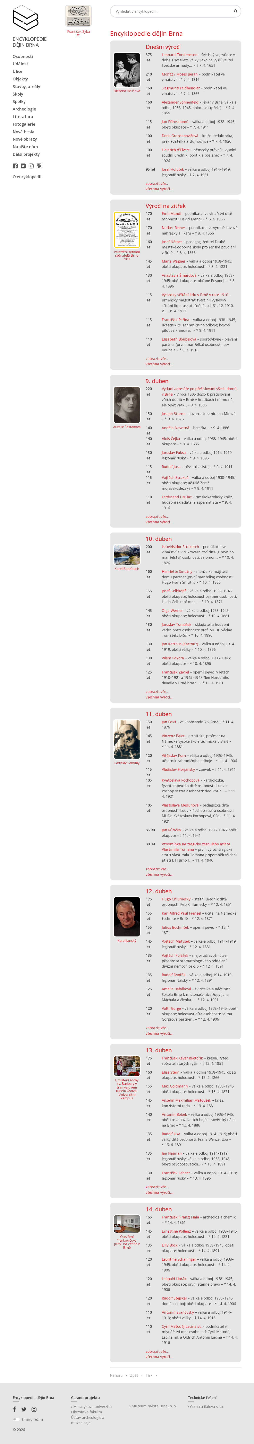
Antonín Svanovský (178, 1312)
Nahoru (116, 1375)
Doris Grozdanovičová (180, 135)
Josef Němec (172, 241)
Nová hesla (23, 131)
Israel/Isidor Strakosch (180, 546)
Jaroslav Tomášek (176, 624)
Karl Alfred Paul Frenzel (181, 913)
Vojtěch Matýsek (176, 941)
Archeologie (24, 109)
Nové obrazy (25, 139)
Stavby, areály (26, 86)
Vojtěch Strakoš (175, 477)
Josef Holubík (173, 169)
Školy (18, 94)
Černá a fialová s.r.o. (206, 1406)
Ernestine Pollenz (176, 1231)
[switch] (16, 1419)
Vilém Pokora (173, 657)
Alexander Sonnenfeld (180, 102)
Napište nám (25, 146)
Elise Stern (170, 1072)
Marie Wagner (173, 261)
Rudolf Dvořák (174, 974)
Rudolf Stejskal (174, 1298)
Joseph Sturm (173, 413)
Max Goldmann (175, 1086)
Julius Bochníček (175, 927)
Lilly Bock (170, 1245)
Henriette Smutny (177, 571)
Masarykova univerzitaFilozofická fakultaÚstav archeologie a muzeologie (91, 1414)
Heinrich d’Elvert (176, 149)
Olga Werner (172, 610)
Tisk (149, 1375)
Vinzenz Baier (173, 735)
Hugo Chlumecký (176, 899)
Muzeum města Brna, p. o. (153, 1405)
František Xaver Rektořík (182, 1058)
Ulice (17, 71)
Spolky (19, 101)
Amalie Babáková (176, 988)
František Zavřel (175, 672)
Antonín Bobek (174, 1114)
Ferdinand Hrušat (177, 496)
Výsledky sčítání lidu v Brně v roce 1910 (195, 294)
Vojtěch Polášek (175, 955)
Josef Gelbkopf (174, 590)
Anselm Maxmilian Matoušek (186, 1100)
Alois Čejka (171, 438)
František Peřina (175, 319)
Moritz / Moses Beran (180, 74)
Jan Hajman (172, 1153)
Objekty (20, 79)
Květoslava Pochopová (181, 780)
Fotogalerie (24, 124)
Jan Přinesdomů (175, 121)
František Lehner (176, 1172)
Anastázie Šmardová (179, 275)
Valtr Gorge (171, 1008)
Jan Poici (169, 721)
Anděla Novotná (175, 427)
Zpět (134, 1375)
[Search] (175, 11)
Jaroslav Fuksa (174, 452)
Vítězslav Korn (174, 755)
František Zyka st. (78, 33)
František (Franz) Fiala (180, 1217)
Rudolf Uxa (171, 1133)
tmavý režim (32, 1419)
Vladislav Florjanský (178, 769)
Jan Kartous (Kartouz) (180, 643)
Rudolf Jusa (171, 466)
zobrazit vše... (157, 183)
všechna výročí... (159, 188)
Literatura (23, 116)
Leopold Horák (174, 1278)
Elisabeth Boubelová (179, 339)
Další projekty (26, 154)
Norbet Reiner (173, 227)
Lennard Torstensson (179, 54)
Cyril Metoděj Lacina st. (182, 1326)
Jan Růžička (171, 829)
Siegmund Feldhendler (181, 88)
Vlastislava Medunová (180, 805)
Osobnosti (23, 56)
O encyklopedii (27, 176)
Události (21, 64)
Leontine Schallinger (179, 1259)
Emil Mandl (171, 213)
